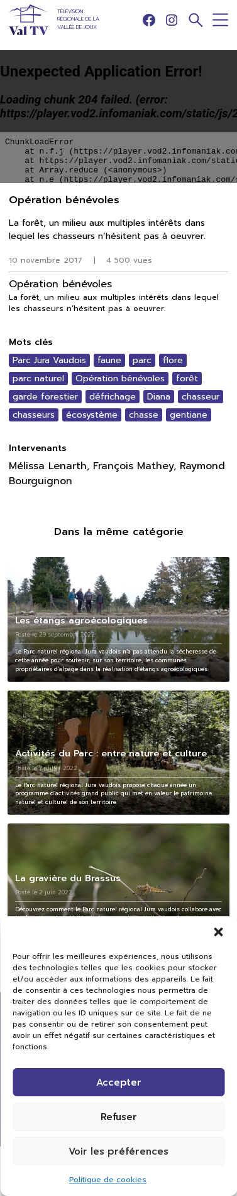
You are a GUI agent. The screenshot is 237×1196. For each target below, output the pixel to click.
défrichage (112, 396)
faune (109, 360)
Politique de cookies (107, 1179)
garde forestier (45, 396)
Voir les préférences (118, 1151)
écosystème (92, 414)
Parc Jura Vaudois (49, 360)
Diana (158, 396)
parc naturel (38, 378)
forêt (187, 378)
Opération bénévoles (120, 378)
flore (173, 360)
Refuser (119, 1117)
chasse (143, 414)
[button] (218, 932)
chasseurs (34, 414)
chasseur (200, 396)
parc (142, 360)
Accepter (118, 1082)
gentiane (188, 414)
